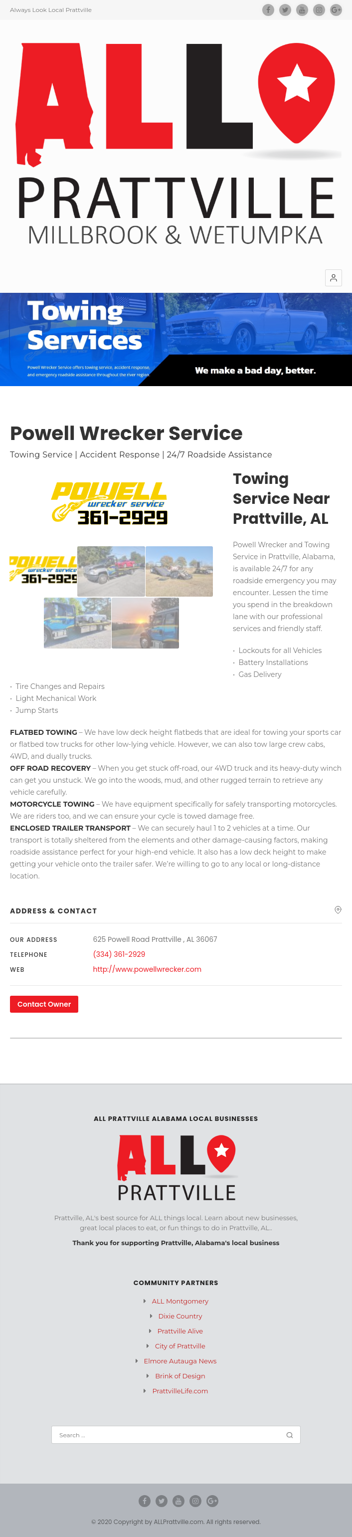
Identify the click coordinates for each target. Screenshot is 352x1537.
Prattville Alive (180, 1331)
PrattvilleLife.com (180, 1391)
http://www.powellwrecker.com (147, 969)
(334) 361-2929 (119, 954)
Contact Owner (44, 1004)
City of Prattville (180, 1346)
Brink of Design (180, 1376)
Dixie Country (180, 1316)
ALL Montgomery (180, 1301)
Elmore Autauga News (180, 1361)
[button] (333, 277)
